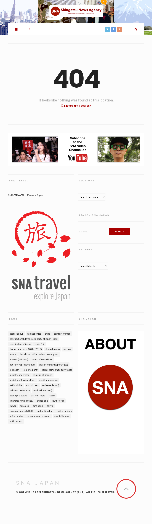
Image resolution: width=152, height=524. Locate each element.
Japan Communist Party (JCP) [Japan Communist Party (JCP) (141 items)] (53, 364)
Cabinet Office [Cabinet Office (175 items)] (34, 333)
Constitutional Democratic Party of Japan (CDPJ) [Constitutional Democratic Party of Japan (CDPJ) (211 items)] (34, 338)
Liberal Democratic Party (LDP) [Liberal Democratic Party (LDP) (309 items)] (57, 369)
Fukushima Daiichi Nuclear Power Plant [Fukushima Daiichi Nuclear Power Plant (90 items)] (39, 354)
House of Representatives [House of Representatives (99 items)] (22, 364)
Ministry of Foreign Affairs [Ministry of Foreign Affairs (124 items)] (22, 380)
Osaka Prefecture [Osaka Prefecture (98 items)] (18, 395)
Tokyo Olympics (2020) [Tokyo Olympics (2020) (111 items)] (21, 411)
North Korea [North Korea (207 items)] (32, 385)
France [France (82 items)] (13, 354)
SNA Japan (38, 483)
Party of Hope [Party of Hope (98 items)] (38, 395)
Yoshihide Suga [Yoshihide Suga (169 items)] (62, 416)
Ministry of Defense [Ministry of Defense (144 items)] (19, 374)
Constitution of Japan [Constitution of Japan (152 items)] (20, 344)
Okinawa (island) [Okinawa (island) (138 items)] (50, 385)
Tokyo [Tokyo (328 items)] (50, 405)
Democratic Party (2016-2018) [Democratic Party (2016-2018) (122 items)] (26, 349)
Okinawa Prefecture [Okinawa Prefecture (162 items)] (20, 390)
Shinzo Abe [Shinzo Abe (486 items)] (42, 400)
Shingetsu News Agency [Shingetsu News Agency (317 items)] (21, 400)
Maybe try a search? (76, 105)
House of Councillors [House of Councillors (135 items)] (42, 359)
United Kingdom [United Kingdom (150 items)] (45, 411)
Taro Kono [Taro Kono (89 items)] (38, 405)
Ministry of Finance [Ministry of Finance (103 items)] (42, 374)
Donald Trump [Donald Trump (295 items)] (53, 349)
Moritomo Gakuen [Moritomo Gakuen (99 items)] (48, 380)
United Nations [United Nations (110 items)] (64, 411)
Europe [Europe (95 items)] (67, 349)
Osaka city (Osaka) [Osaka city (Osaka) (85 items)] (42, 390)
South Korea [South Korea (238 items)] (58, 400)
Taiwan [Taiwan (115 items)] (13, 405)
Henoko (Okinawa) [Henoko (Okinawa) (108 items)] (19, 359)
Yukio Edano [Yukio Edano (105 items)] (16, 421)
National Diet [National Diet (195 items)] (16, 385)
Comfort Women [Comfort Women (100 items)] (62, 333)
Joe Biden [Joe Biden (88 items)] (14, 369)
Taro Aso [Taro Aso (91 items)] (24, 405)
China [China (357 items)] (47, 333)
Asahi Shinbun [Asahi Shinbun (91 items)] (16, 333)
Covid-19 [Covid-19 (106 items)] (39, 344)
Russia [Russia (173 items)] (52, 395)
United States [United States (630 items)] (16, 416)
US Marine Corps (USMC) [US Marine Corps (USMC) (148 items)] (38, 416)
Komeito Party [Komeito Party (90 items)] (30, 369)
